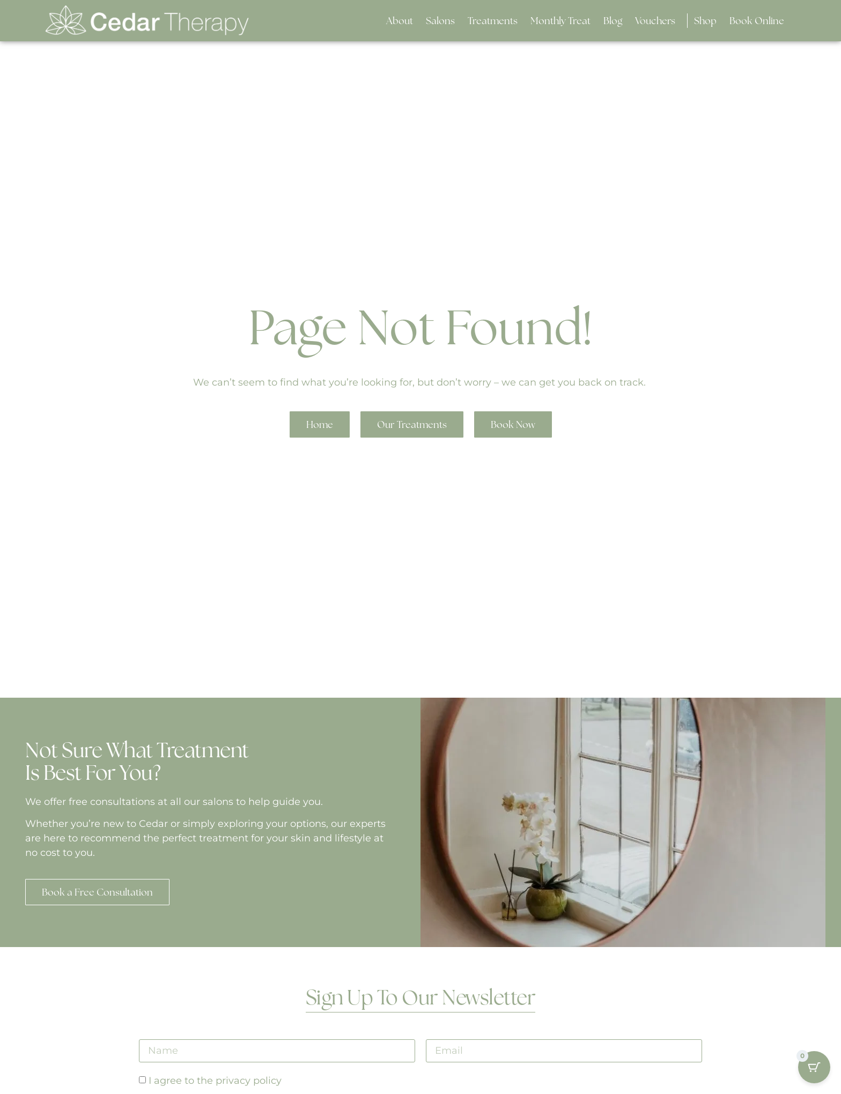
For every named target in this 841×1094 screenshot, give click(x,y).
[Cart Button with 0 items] (814, 1067)
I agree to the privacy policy (215, 1081)
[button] (440, 20)
